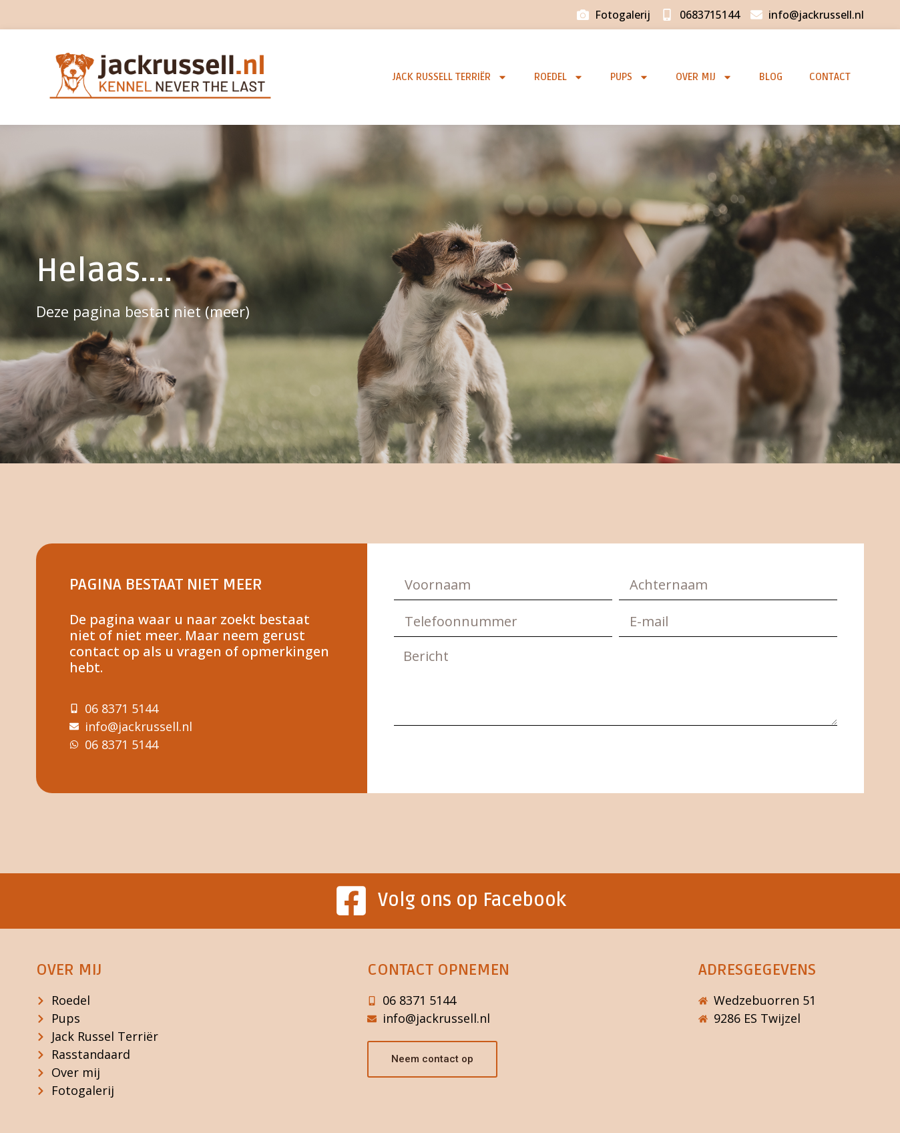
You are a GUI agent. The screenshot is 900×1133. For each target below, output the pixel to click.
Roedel (559, 77)
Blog (770, 77)
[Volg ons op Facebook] (351, 900)
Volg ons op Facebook (472, 900)
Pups (629, 77)
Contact (830, 77)
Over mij (704, 77)
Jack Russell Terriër (450, 77)
